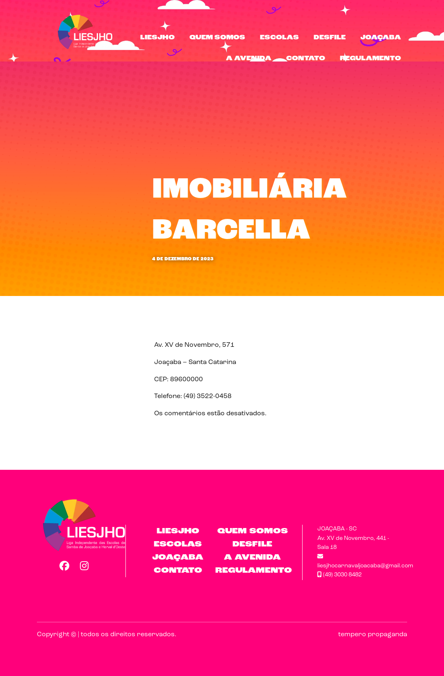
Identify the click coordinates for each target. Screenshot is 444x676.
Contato (305, 58)
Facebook (64, 565)
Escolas (279, 37)
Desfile (330, 37)
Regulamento (370, 58)
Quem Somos (217, 37)
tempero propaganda (372, 634)
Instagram (84, 565)
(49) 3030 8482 (339, 575)
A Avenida (248, 58)
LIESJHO (157, 37)
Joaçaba (380, 37)
